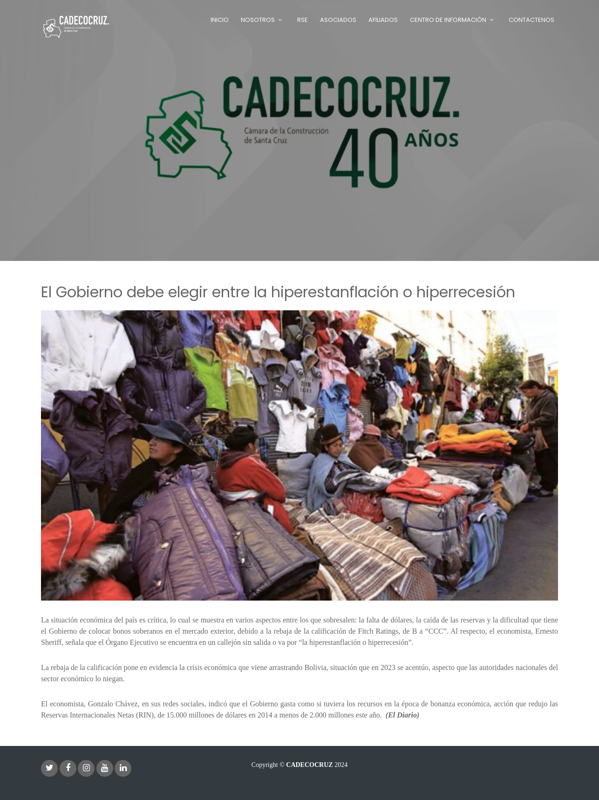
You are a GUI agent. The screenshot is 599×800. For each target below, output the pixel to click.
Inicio (220, 19)
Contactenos (531, 19)
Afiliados (383, 19)
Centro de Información (448, 19)
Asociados (338, 19)
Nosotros (258, 19)
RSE (302, 19)
